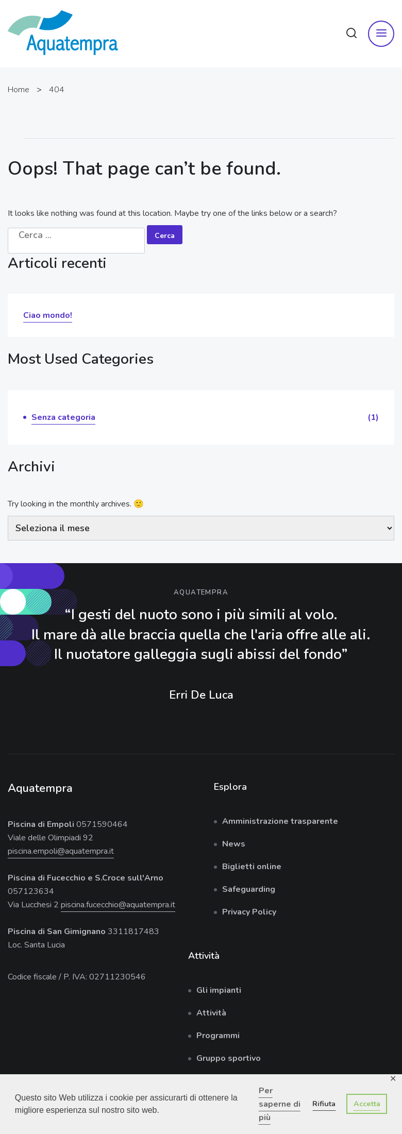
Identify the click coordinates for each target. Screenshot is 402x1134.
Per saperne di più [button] (279, 1104)
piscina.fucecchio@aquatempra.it (118, 904)
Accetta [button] (367, 1103)
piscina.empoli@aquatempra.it (61, 851)
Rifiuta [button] (324, 1103)
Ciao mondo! (47, 315)
